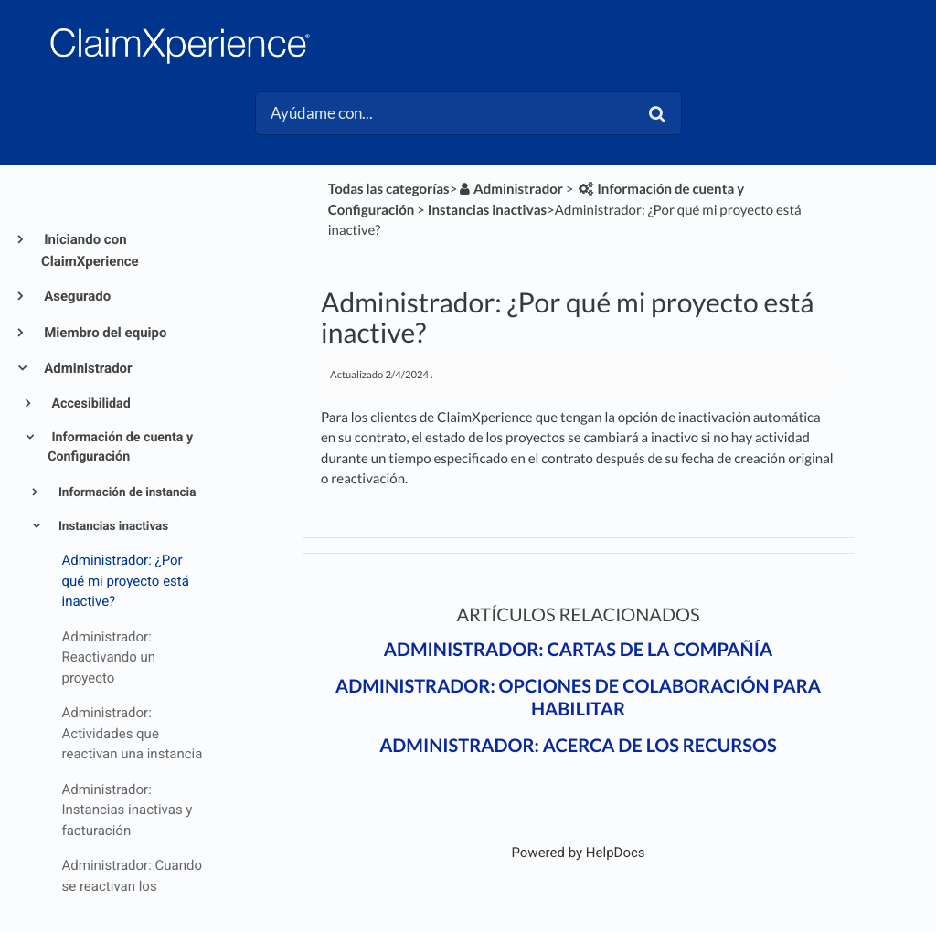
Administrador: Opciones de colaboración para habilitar (578, 697)
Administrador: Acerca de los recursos (578, 746)
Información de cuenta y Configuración (120, 447)
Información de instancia (126, 492)
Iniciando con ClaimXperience (90, 250)
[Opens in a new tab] (577, 852)
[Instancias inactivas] (487, 210)
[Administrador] (510, 189)
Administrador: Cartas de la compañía (578, 650)
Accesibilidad (89, 404)
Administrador (87, 368)
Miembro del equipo (103, 332)
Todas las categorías (389, 189)
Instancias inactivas (112, 526)
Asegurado (76, 296)
